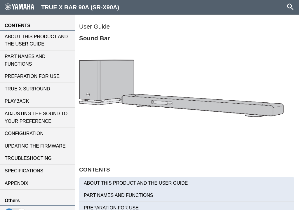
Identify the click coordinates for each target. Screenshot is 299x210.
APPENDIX (16, 183)
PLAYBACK (17, 101)
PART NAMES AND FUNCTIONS (25, 60)
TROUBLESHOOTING (28, 158)
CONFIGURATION (24, 133)
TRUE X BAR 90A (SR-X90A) (62, 7)
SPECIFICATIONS (24, 170)
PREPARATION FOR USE (32, 76)
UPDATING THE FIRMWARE (35, 146)
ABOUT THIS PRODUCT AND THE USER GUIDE (36, 40)
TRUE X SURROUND (27, 88)
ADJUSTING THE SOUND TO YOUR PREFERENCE (36, 117)
